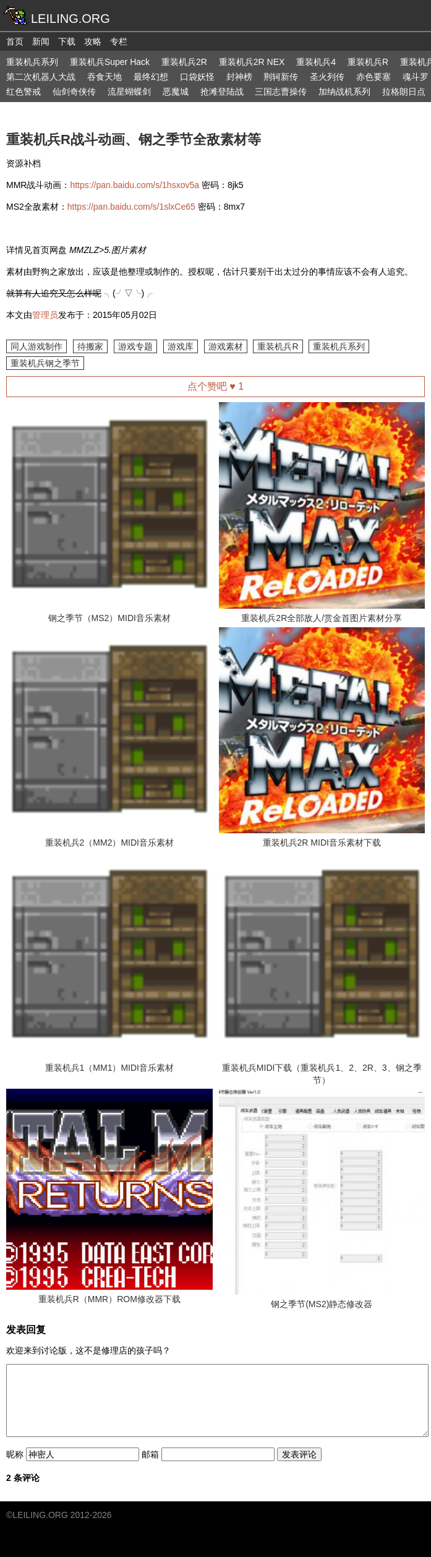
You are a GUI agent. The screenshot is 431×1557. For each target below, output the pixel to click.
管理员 (45, 315)
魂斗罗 (416, 77)
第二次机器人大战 (40, 77)
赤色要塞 (373, 77)
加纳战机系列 (344, 92)
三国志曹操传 (281, 92)
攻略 (92, 41)
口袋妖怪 (197, 77)
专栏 (118, 41)
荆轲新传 (280, 77)
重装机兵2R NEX (252, 62)
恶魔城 (176, 92)
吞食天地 (104, 77)
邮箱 (150, 1454)
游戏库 (181, 346)
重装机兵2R (184, 62)
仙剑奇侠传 (74, 92)
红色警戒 (23, 92)
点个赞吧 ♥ (215, 386)
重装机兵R (368, 62)
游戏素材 (225, 346)
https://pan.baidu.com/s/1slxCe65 (131, 207)
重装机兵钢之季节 (45, 363)
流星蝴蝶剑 (129, 92)
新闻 (40, 41)
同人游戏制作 (36, 346)
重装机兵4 (316, 62)
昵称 (14, 1454)
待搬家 (90, 346)
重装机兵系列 (32, 62)
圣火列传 (327, 77)
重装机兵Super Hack (110, 62)
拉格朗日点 (403, 92)
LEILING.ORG (39, 1515)
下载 (66, 41)
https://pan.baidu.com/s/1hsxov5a (134, 185)
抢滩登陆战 (222, 92)
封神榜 (239, 77)
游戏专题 (135, 346)
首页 (14, 41)
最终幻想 (151, 77)
